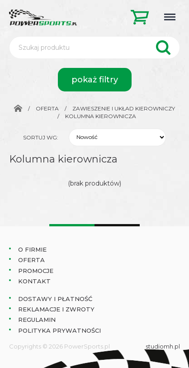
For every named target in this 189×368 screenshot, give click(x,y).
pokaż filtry (94, 80)
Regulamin (37, 319)
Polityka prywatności (59, 330)
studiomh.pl (163, 346)
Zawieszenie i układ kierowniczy (123, 108)
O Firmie (32, 249)
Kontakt (34, 281)
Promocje (35, 270)
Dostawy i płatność (55, 298)
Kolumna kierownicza (100, 116)
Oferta (47, 108)
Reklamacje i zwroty (56, 309)
